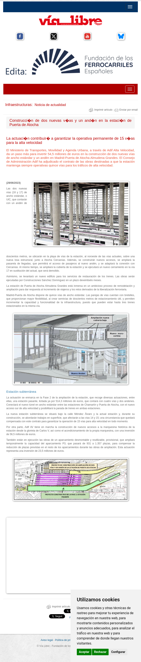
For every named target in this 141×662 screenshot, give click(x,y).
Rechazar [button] (100, 652)
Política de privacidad (67, 640)
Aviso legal (47, 640)
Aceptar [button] (84, 652)
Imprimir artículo (100, 109)
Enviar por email (126, 109)
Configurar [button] (118, 652)
